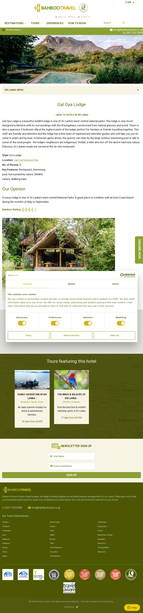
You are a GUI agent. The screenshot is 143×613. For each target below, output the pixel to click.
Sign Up (71, 475)
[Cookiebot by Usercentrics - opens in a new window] (122, 275)
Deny (28, 335)
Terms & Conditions (89, 601)
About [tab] (115, 284)
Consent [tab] (27, 284)
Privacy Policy (106, 601)
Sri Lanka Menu (14, 90)
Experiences (55, 23)
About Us (62, 17)
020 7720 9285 (134, 32)
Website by (71, 607)
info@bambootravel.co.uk (128, 30)
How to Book (77, 23)
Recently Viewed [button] (11, 30)
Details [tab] (71, 284)
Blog (73, 17)
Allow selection (71, 335)
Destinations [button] (14, 23)
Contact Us (85, 17)
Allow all (114, 335)
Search (124, 23)
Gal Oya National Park (26, 160)
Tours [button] (35, 23)
